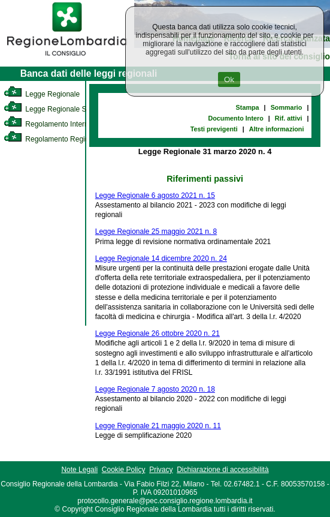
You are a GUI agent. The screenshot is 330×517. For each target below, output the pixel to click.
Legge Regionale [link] (42, 94)
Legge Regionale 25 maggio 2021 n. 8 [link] (156, 231)
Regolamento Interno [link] (48, 124)
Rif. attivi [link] (288, 118)
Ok (229, 79)
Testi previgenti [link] (214, 129)
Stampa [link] (247, 107)
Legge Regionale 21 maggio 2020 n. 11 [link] (158, 426)
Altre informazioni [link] (276, 129)
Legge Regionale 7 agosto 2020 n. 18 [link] (155, 389)
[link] (67, 57)
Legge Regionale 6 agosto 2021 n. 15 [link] (155, 195)
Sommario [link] (286, 107)
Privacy (160, 469)
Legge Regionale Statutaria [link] (58, 109)
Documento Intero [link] (235, 118)
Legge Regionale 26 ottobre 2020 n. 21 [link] (157, 333)
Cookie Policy (124, 469)
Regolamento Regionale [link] (53, 139)
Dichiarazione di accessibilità (222, 469)
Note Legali (79, 469)
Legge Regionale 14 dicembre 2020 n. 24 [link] (161, 258)
